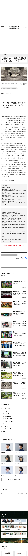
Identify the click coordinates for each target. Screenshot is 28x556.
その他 (3, 431)
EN (26, 27)
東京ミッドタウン (5, 88)
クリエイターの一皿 (6, 429)
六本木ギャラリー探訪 (6, 418)
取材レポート (4, 426)
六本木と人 (4, 424)
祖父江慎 (15, 88)
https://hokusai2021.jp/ (6, 240)
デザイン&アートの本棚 (7, 421)
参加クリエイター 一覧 (14, 479)
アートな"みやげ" (5, 408)
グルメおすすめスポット (7, 416)
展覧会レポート (5, 413)
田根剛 (11, 88)
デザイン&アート (5, 411)
